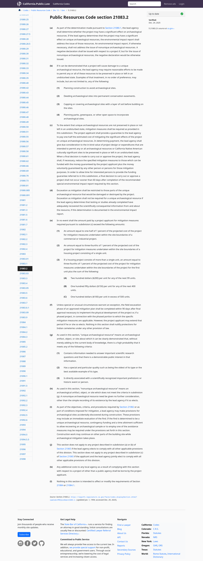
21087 (23, 356)
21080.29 (24, 48)
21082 (23, 229)
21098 (23, 459)
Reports (121, 545)
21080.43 (24, 92)
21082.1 (23, 234)
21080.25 (24, 19)
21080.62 (24, 161)
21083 (23, 254)
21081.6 (23, 219)
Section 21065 (64, 448)
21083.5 (23, 293)
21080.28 (24, 39)
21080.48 (24, 117)
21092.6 (23, 420)
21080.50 (24, 126)
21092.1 (23, 395)
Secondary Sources (126, 549)
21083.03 (24, 273)
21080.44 (24, 97)
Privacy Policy (123, 553)
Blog (119, 529)
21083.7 (23, 302)
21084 (60, 485)
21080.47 (24, 112)
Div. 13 (56, 10)
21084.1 (70, 485)
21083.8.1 (24, 307)
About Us (121, 533)
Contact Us (122, 541)
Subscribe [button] (24, 534)
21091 (23, 380)
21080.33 (24, 68)
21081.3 (23, 210)
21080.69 (24, 170)
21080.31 (24, 58)
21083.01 (24, 258)
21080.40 (24, 83)
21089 (23, 366)
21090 (23, 371)
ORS (160, 545)
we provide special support (83, 547)
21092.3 (23, 405)
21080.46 (24, 107)
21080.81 (24, 185)
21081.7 (23, 224)
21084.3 (23, 336)
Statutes (157, 533)
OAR (155, 545)
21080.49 (24, 122)
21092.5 (23, 415)
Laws (155, 541)
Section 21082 (127, 406)
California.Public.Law (36, 4)
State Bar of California (75, 524)
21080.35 (24, 78)
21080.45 (24, 102)
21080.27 (24, 29)
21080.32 (24, 63)
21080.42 (24, 87)
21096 (23, 449)
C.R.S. (156, 529)
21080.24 (24, 14)
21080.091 (25, 195)
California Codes (61, 3)
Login (181, 3)
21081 (23, 200)
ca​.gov (170, 28)
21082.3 (23, 244)
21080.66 (24, 166)
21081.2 (23, 205)
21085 (23, 341)
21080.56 (24, 141)
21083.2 (23, 268)
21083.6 (23, 297)
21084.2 (23, 332)
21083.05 (24, 288)
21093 (23, 424)
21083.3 (23, 278)
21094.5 (23, 434)
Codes (25, 10)
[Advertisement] (166, 74)
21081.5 (23, 214)
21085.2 (23, 346)
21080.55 (24, 136)
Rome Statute (159, 553)
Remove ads (170, 3)
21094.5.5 (24, 439)
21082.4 (23, 249)
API (119, 537)
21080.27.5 (25, 34)
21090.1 (23, 376)
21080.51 (24, 131)
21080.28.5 (25, 43)
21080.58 (24, 151)
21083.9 (23, 317)
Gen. (63, 10)
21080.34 (24, 73)
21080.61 (24, 156)
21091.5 (23, 385)
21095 (23, 444)
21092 (23, 390)
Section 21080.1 (113, 27)
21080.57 (24, 146)
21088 (23, 361)
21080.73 (24, 180)
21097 (23, 454)
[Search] (144, 3)
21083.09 (24, 312)
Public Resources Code (40, 10)
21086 (23, 351)
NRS (155, 537)
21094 (23, 429)
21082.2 (23, 239)
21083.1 (23, 263)
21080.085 (25, 190)
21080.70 (24, 175)
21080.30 (24, 53)
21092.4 (23, 410)
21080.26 (24, 24)
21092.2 (23, 400)
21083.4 (23, 283)
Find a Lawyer (124, 525)
